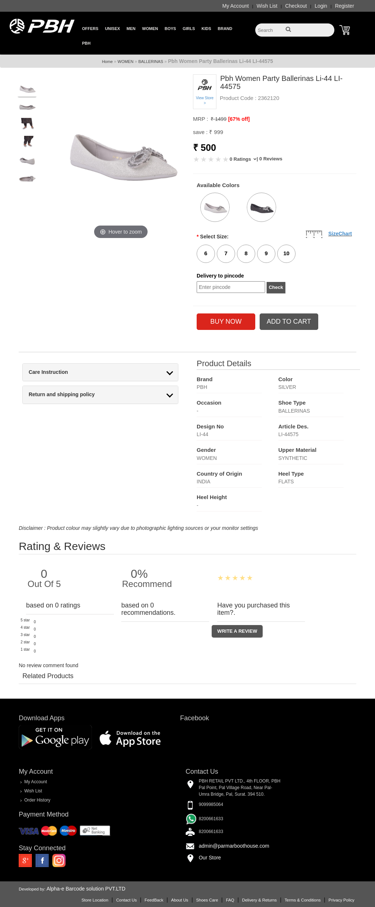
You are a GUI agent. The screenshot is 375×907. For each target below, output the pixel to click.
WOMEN (125, 61)
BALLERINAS (150, 61)
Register (344, 6)
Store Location (94, 900)
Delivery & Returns (259, 900)
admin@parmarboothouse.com (234, 846)
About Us (179, 900)
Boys (170, 28)
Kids (206, 28)
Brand (225, 28)
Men (131, 28)
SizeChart (340, 234)
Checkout (296, 6)
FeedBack (154, 900)
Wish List (267, 6)
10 (286, 253)
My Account (235, 6)
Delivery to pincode (220, 276)
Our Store (210, 857)
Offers (90, 28)
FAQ (230, 900)
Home (107, 61)
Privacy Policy (341, 900)
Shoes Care (207, 900)
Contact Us (126, 900)
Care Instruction (48, 372)
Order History (37, 800)
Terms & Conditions (302, 900)
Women (150, 28)
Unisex (112, 28)
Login (321, 6)
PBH (86, 43)
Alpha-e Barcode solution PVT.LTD (86, 889)
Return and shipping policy (61, 394)
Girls (189, 28)
